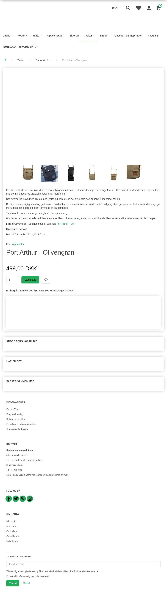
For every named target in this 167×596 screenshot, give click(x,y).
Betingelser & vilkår (16, 419)
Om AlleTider (12, 409)
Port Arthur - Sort (66, 223)
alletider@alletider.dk (16, 455)
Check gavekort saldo (17, 429)
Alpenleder (18, 244)
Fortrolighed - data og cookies (21, 424)
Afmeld (26, 583)
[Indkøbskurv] (159, 7)
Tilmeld (12, 583)
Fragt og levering (14, 414)
